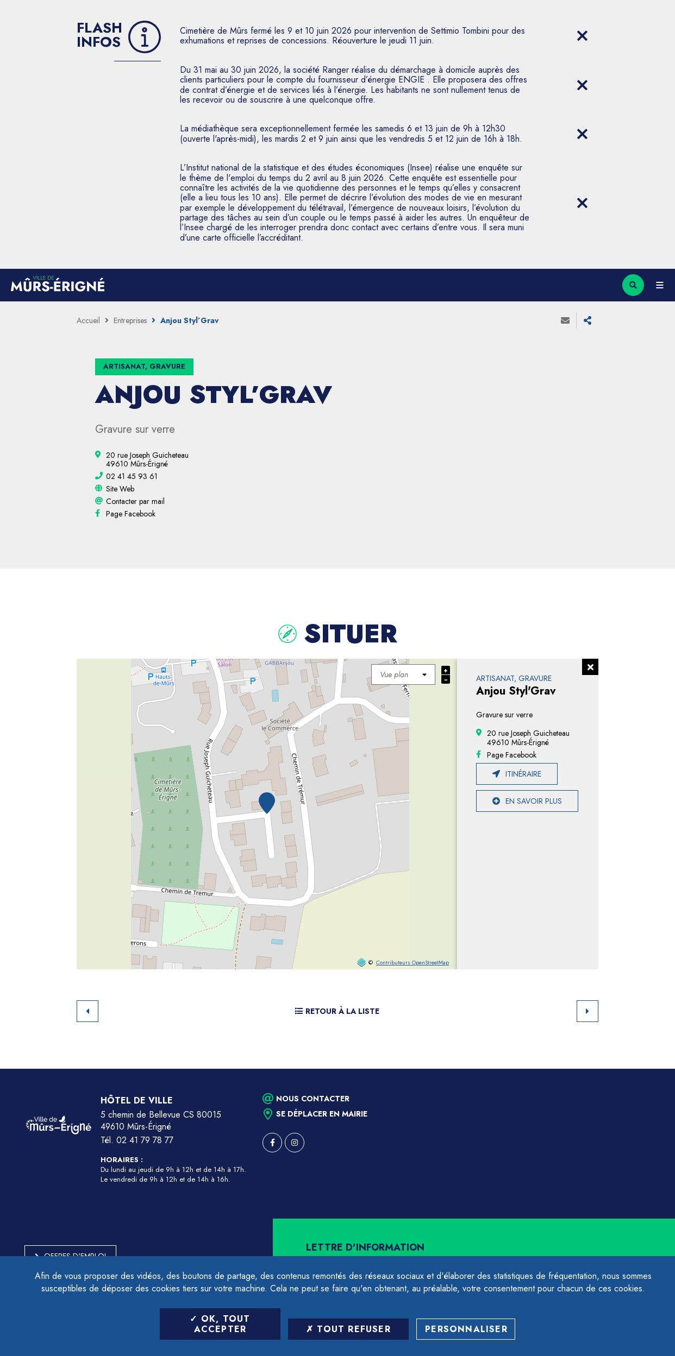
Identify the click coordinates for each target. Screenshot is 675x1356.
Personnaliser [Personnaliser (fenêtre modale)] (466, 1329)
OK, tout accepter (220, 1324)
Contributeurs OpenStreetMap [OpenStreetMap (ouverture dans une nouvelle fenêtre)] (412, 963)
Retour (87, 1011)
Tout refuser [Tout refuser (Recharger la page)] (348, 1329)
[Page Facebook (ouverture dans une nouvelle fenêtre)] (130, 513)
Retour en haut (648, 1068)
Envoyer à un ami (565, 320)
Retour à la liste (337, 1011)
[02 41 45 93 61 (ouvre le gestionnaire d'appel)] (132, 476)
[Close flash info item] (582, 36)
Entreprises (130, 320)
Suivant (587, 1011)
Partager (587, 320)
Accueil (88, 320)
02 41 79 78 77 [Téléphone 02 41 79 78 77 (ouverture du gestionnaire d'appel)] (144, 1140)
